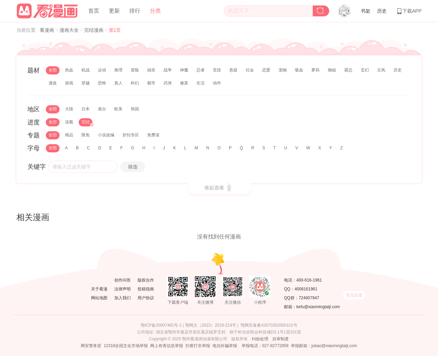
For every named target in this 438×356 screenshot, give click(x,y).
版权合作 (146, 280)
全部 (53, 70)
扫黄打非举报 (197, 345)
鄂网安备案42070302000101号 (269, 325)
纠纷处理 (260, 339)
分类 (155, 11)
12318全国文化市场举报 (126, 345)
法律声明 (122, 289)
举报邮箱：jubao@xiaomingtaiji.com (324, 345)
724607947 (309, 298)
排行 (134, 11)
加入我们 (122, 298)
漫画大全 (70, 30)
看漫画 (47, 30)
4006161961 (306, 289)
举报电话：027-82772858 (265, 345)
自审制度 (280, 339)
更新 (114, 11)
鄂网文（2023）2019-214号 (210, 325)
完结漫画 (94, 30)
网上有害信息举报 (166, 345)
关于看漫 (99, 289)
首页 (93, 11)
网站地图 (99, 298)
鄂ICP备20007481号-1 (161, 325)
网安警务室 (91, 345)
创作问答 (122, 280)
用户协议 (146, 298)
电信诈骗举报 (224, 345)
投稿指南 (146, 289)
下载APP (409, 11)
